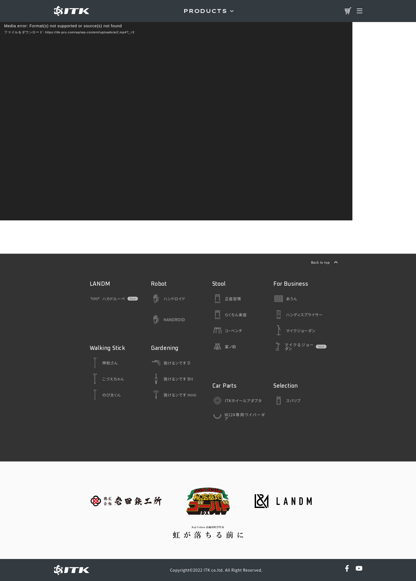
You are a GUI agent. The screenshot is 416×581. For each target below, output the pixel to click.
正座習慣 (226, 298)
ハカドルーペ (107, 298)
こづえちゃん (107, 379)
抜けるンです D (170, 363)
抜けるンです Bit (172, 379)
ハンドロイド (168, 298)
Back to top (320, 262)
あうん (285, 298)
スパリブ (287, 400)
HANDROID (168, 319)
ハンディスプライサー (298, 314)
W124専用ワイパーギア (238, 416)
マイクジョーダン (294, 330)
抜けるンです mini (173, 395)
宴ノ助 (224, 346)
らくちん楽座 (229, 314)
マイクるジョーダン (293, 346)
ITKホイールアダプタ (237, 400)
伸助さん (104, 363)
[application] (176, 121)
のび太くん (105, 395)
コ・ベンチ (227, 330)
